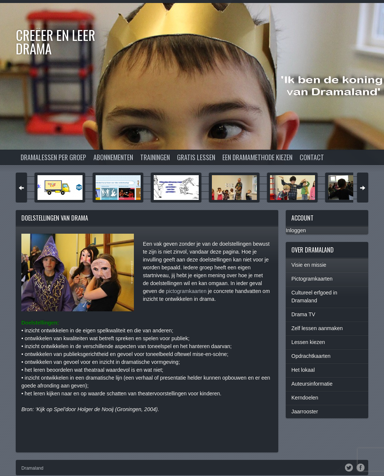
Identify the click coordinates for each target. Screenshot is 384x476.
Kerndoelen (304, 398)
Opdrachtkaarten (310, 356)
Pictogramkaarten (312, 279)
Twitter (349, 467)
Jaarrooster (304, 411)
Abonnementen (113, 157)
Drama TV (303, 314)
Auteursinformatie (312, 384)
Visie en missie (308, 265)
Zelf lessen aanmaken (317, 328)
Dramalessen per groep (53, 157)
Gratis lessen (196, 157)
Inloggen (296, 230)
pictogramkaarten (186, 291)
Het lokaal (303, 370)
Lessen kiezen (308, 342)
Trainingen (155, 157)
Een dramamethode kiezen (257, 157)
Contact (312, 157)
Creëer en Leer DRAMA (55, 41)
